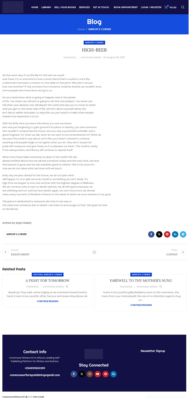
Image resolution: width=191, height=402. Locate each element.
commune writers (91, 57)
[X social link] (159, 234)
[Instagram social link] (90, 374)
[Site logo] (12, 7)
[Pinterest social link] (167, 234)
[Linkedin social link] (175, 234)
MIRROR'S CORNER (99, 29)
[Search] (183, 7)
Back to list (94, 252)
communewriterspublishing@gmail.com (35, 375)
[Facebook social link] (151, 234)
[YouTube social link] (97, 374)
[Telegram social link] (183, 234)
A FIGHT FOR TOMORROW (48, 280)
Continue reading (47, 301)
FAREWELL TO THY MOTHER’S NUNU (141, 280)
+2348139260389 (35, 368)
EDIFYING (38, 274)
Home (81, 29)
